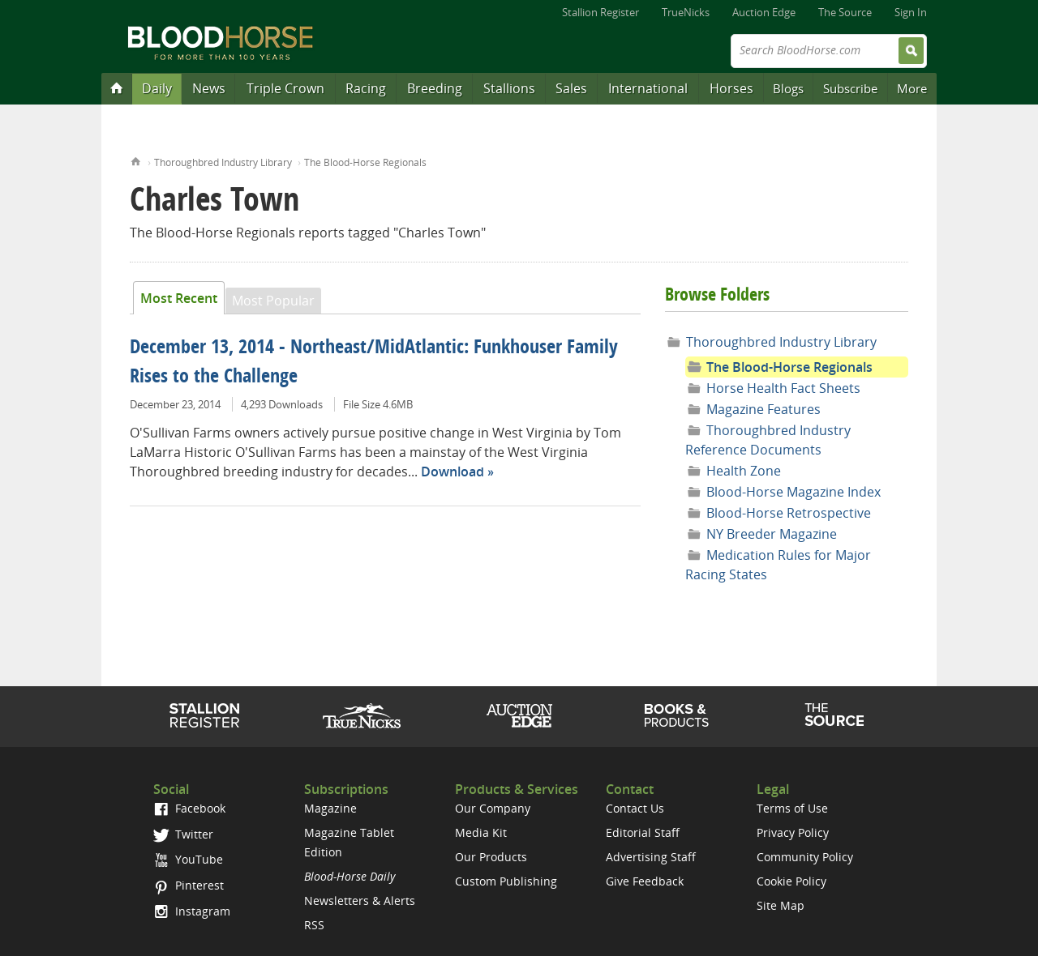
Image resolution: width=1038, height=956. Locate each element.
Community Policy (805, 856)
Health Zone (743, 471)
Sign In (910, 12)
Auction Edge (764, 12)
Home (136, 160)
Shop (677, 715)
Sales (571, 88)
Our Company (492, 808)
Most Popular (273, 300)
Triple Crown (285, 88)
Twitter (183, 834)
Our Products (491, 856)
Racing (365, 88)
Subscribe (850, 88)
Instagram (191, 911)
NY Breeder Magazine (771, 534)
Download (452, 471)
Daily (157, 88)
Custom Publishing (506, 881)
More (912, 88)
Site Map (780, 905)
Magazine (330, 808)
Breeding (434, 88)
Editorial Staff (643, 832)
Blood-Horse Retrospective (788, 513)
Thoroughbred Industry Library (223, 162)
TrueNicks (686, 12)
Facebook (189, 808)
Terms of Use (792, 808)
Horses (731, 88)
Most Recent (178, 298)
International (648, 88)
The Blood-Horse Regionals (365, 162)
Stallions (509, 88)
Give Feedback (645, 881)
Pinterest (188, 885)
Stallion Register (600, 12)
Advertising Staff (651, 856)
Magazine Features (763, 409)
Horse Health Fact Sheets (783, 388)
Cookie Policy (791, 881)
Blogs (788, 88)
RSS (314, 925)
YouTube (188, 859)
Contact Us (635, 808)
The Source (845, 12)
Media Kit (481, 832)
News (208, 88)
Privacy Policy (793, 832)
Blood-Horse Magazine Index (793, 492)
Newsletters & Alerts (359, 900)
